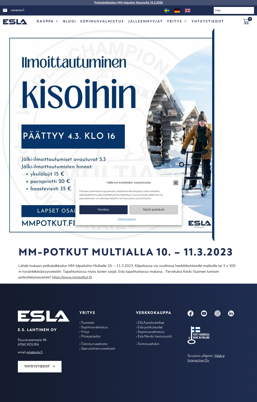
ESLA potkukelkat (151, 323)
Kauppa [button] (48, 22)
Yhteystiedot (37, 366)
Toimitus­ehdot (149, 345)
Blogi (69, 21)
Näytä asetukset (153, 209)
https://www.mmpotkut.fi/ (72, 277)
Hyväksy (103, 209)
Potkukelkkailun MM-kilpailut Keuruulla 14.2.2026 (128, 2)
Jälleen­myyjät (145, 21)
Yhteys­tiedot (208, 21)
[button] (176, 183)
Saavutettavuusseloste (98, 350)
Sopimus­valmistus (102, 21)
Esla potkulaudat (150, 328)
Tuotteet (87, 323)
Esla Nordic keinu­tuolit (155, 337)
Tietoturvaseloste (126, 219)
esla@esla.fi (17, 10)
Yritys (177, 22)
